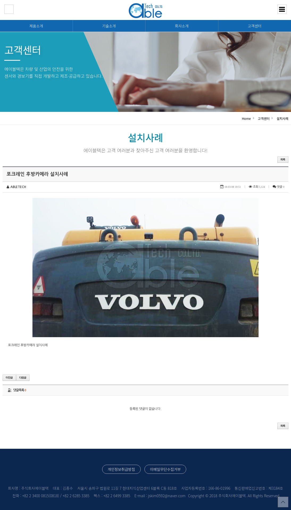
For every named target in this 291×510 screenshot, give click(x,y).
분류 (282, 9)
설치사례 (282, 118)
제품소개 (36, 25)
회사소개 (182, 25)
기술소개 (109, 25)
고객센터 (254, 25)
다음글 (23, 377)
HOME (9, 9)
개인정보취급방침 (121, 469)
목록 (282, 159)
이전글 (9, 377)
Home (246, 118)
